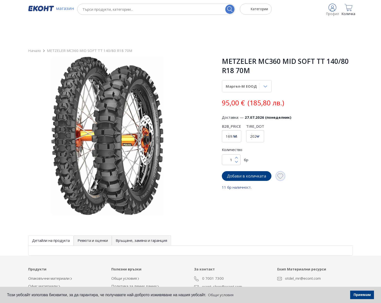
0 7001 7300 (209, 251)
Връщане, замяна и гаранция (141, 213)
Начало (34, 23)
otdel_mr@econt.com (299, 251)
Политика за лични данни (135, 259)
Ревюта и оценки (93, 213)
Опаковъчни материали (50, 251)
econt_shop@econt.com (218, 259)
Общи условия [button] (221, 294)
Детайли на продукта (51, 213)
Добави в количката (246, 149)
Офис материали (44, 259)
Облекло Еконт (42, 267)
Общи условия (125, 251)
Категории (259, 9)
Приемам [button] (362, 294)
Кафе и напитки (43, 274)
